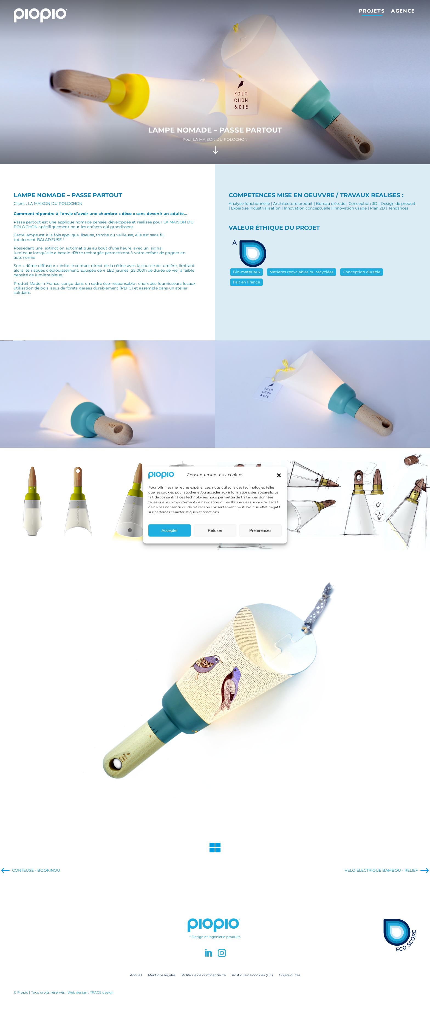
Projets (372, 11)
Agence (403, 11)
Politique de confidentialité (204, 975)
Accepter (170, 530)
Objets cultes (289, 975)
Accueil (136, 975)
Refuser (215, 530)
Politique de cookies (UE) (252, 975)
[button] (279, 475)
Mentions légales (162, 975)
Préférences (260, 530)
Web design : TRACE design (90, 992)
